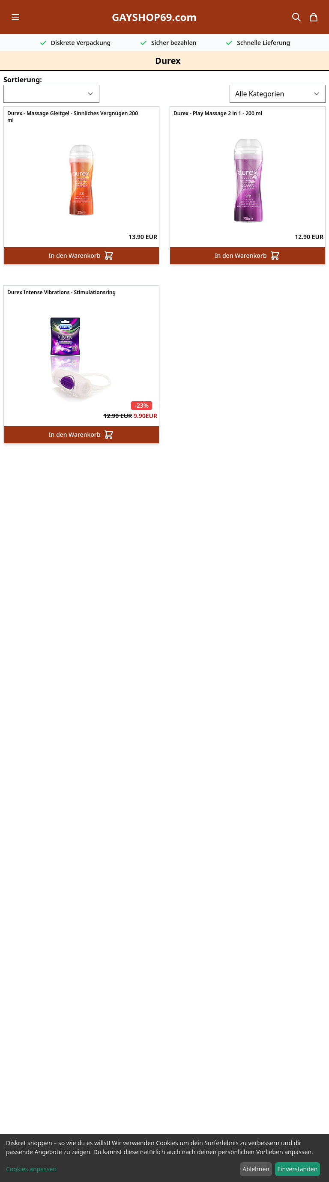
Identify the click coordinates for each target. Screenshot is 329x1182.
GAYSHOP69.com (154, 17)
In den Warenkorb (81, 256)
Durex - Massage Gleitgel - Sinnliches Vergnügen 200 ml (72, 117)
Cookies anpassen (31, 1169)
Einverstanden (297, 1169)
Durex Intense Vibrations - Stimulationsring (61, 292)
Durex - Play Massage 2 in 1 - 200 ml (217, 113)
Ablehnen (255, 1169)
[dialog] (164, 1158)
